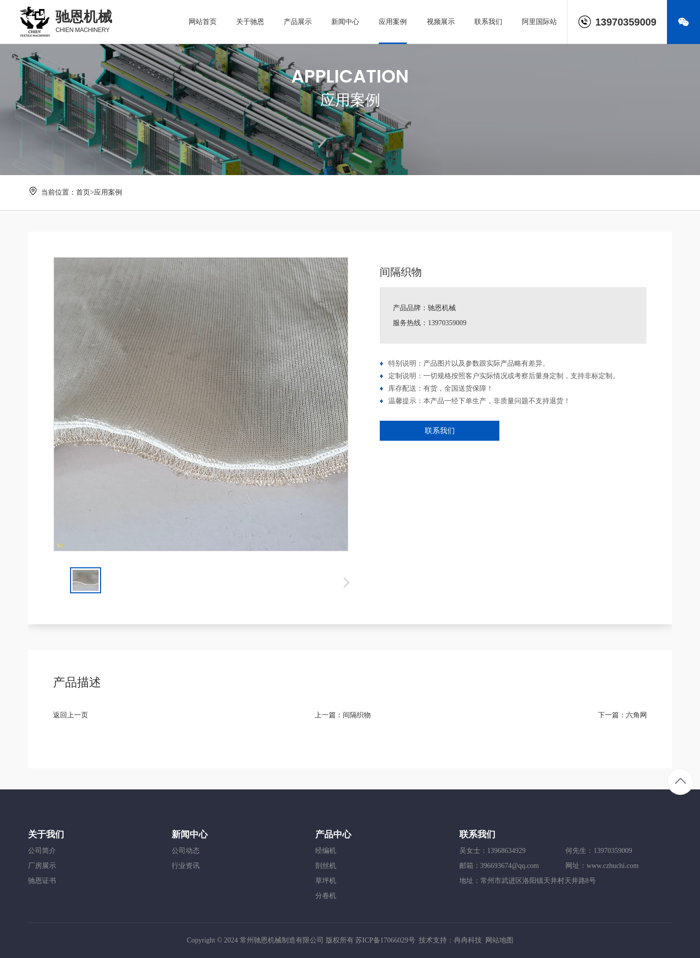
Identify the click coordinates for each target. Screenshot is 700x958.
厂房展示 (42, 865)
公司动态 (186, 850)
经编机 (325, 850)
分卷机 (325, 895)
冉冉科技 (468, 940)
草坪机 (325, 880)
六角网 (636, 715)
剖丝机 (325, 865)
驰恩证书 (42, 880)
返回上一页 (70, 715)
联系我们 (440, 431)
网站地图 (499, 940)
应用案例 (108, 192)
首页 (83, 192)
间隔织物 (357, 715)
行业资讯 (186, 865)
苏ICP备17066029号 (385, 940)
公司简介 (42, 850)
